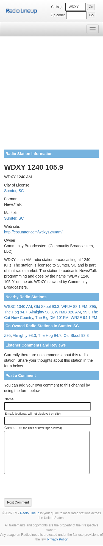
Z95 (92, 306)
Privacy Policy (57, 539)
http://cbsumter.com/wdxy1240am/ (33, 232)
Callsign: (57, 7)
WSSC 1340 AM (18, 306)
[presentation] (46, 486)
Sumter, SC (14, 190)
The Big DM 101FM (51, 317)
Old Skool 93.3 (46, 306)
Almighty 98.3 (41, 312)
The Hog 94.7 (15, 312)
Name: (9, 399)
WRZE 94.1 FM (84, 317)
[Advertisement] (51, 95)
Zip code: (58, 15)
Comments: (33, 428)
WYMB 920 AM (68, 312)
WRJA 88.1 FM (74, 306)
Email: (32, 414)
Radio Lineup (29, 513)
